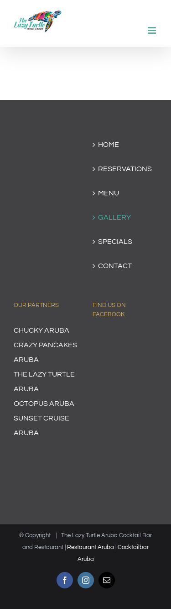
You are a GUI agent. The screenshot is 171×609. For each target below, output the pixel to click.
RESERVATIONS (125, 168)
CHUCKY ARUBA (41, 330)
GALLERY (114, 217)
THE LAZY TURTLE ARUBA (44, 382)
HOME (108, 144)
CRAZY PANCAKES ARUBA (45, 352)
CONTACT (115, 265)
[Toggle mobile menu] (152, 30)
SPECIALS (115, 241)
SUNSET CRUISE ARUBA (41, 426)
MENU (108, 193)
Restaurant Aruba (90, 547)
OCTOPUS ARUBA (44, 403)
